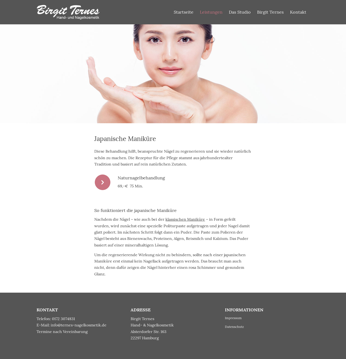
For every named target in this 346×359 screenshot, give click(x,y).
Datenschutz (234, 327)
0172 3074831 (63, 318)
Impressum (233, 318)
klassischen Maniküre (185, 219)
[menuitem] (184, 12)
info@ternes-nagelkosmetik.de (78, 325)
